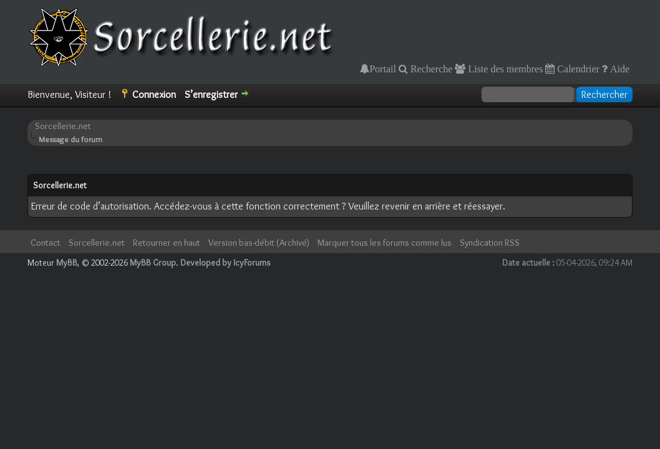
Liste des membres (504, 69)
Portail (382, 69)
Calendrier (577, 69)
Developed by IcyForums (225, 262)
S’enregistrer (211, 94)
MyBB (66, 262)
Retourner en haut (166, 242)
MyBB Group (153, 262)
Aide (618, 69)
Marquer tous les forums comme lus (385, 242)
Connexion (154, 94)
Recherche (430, 69)
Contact (46, 242)
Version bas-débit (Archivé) (258, 242)
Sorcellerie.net (63, 126)
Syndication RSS (490, 242)
